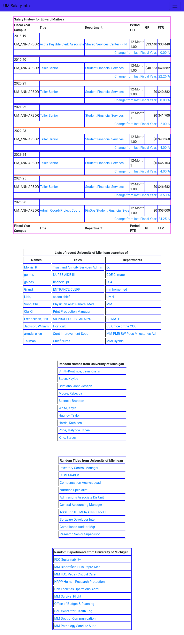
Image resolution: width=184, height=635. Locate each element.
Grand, (28, 289)
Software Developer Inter (78, 519)
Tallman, (30, 341)
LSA (109, 282)
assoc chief (61, 297)
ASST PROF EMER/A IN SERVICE (83, 512)
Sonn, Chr (31, 304)
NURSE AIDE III (64, 275)
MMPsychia (115, 341)
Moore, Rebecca (70, 393)
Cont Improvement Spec (70, 334)
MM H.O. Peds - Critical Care (74, 574)
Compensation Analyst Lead (80, 483)
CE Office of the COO (121, 326)
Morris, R (30, 267)
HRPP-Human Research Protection (79, 582)
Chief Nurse (61, 341)
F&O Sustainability (67, 560)
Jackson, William (36, 326)
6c (108, 267)
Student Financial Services (104, 68)
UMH (110, 297)
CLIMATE (113, 319)
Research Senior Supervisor (80, 534)
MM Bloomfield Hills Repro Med (77, 567)
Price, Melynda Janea (74, 430)
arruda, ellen (33, 334)
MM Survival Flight (67, 596)
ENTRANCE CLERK (66, 289)
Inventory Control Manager (79, 468)
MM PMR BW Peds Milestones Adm (132, 334)
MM (109, 304)
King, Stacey (68, 438)
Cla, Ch (29, 312)
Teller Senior (49, 68)
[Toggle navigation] (175, 6)
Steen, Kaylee (68, 379)
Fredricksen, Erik (36, 319)
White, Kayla (68, 408)
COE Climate (115, 275)
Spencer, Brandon (71, 401)
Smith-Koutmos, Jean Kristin (79, 371)
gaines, (29, 282)
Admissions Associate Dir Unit (82, 497)
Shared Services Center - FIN (106, 44)
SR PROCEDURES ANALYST (73, 319)
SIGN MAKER (69, 475)
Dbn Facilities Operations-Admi (76, 589)
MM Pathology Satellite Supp (75, 626)
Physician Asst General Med (73, 304)
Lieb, (27, 297)
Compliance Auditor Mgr (77, 527)
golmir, (29, 275)
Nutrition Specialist (73, 490)
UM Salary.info (16, 5)
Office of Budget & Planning (74, 604)
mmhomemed (116, 289)
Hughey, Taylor (69, 415)
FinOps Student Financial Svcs (107, 210)
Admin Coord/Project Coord (60, 210)
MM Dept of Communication (74, 618)
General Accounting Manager (81, 505)
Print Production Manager (71, 312)
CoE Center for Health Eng (73, 611)
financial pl (61, 282)
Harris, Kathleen (70, 423)
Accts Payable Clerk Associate (62, 44)
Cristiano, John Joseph (75, 386)
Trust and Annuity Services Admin (77, 267)
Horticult (59, 326)
